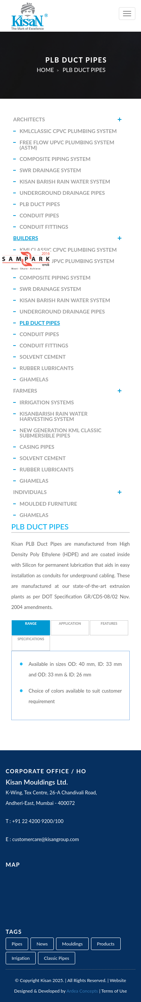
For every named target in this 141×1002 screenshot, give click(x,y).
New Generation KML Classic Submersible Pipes (61, 433)
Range (31, 623)
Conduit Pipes (39, 215)
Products (106, 944)
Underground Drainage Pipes (62, 193)
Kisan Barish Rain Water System (65, 181)
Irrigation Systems (47, 402)
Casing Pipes (37, 447)
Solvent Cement (43, 356)
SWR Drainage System (50, 170)
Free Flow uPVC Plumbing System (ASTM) (67, 145)
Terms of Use (114, 991)
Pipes (17, 944)
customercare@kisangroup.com (45, 839)
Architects (29, 119)
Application (70, 623)
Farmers (25, 390)
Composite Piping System (55, 159)
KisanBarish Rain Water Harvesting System (54, 416)
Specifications (30, 639)
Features (109, 623)
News (42, 944)
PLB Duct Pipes (40, 204)
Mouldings (72, 944)
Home (45, 69)
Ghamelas (34, 379)
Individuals (30, 492)
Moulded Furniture (48, 503)
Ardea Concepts (82, 991)
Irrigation (21, 958)
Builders (25, 238)
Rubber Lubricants (47, 368)
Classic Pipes (56, 958)
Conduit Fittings (44, 226)
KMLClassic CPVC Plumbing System (68, 131)
